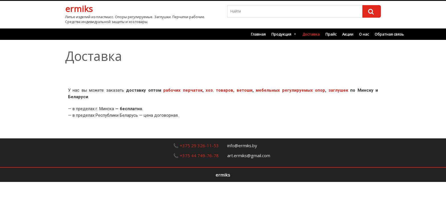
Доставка (311, 34)
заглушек (338, 90)
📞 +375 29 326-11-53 (196, 145)
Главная (258, 34)
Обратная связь (389, 34)
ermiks (79, 9)
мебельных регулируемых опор (290, 90)
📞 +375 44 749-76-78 (196, 155)
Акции (347, 34)
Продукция (284, 34)
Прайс (330, 34)
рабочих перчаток (182, 90)
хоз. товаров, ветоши (229, 90)
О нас (364, 34)
